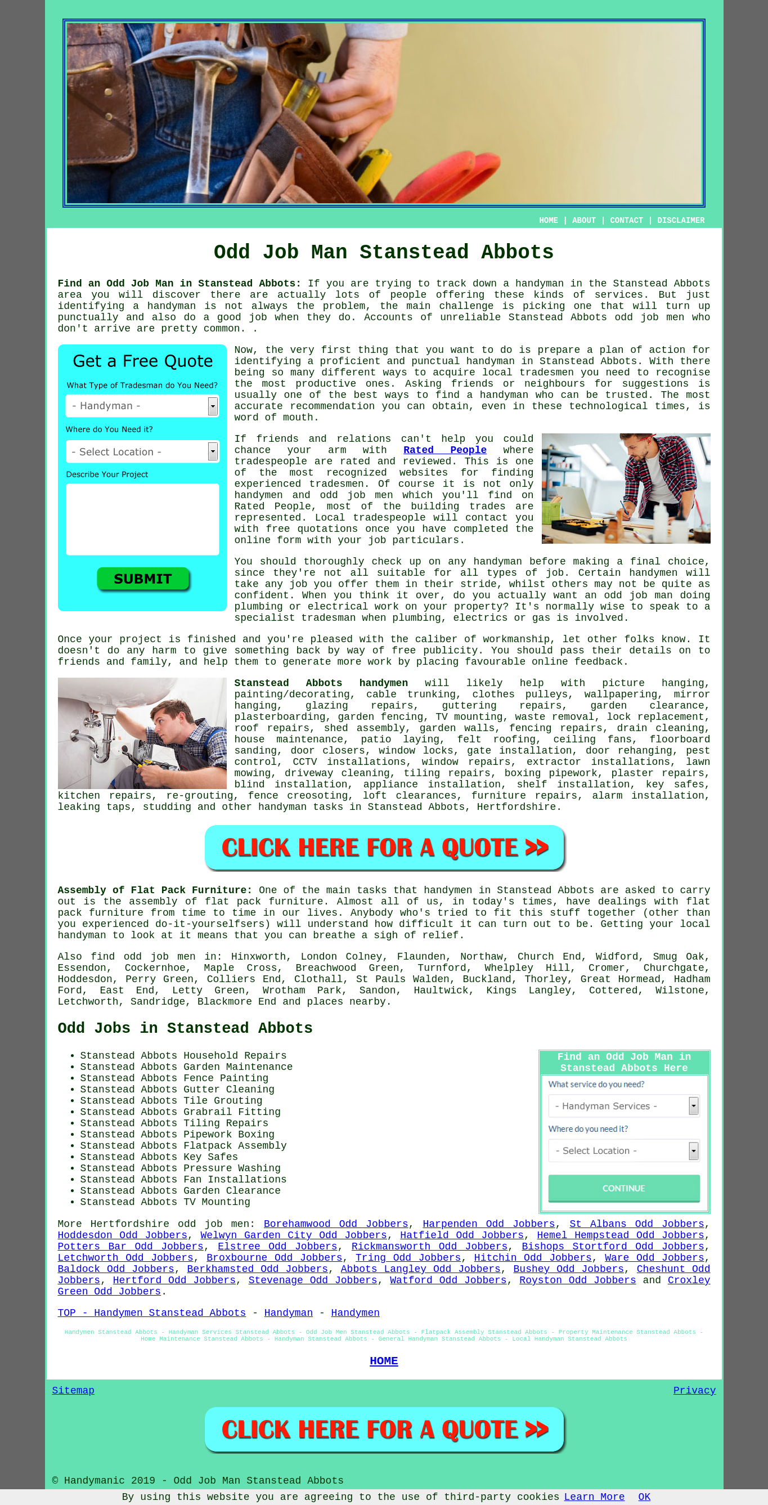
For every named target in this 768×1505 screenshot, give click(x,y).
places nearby (346, 1001)
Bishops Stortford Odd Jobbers (613, 1246)
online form (268, 540)
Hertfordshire (516, 807)
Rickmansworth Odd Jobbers (429, 1246)
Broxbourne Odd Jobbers (274, 1258)
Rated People (445, 450)
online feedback (577, 662)
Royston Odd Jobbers (577, 1280)
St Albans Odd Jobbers (636, 1224)
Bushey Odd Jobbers (569, 1269)
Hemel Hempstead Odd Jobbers (620, 1235)
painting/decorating (292, 694)
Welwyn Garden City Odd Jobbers (293, 1235)
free (404, 650)
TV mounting (468, 717)
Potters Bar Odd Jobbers (131, 1246)
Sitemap (73, 1390)
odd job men (650, 317)
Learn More (594, 1497)
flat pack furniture (264, 901)
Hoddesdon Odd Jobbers (123, 1235)
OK (645, 1497)
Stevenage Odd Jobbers (313, 1280)
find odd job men (143, 956)
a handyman (533, 283)
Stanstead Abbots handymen (321, 683)
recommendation (332, 406)
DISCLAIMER (680, 220)
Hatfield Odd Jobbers (462, 1235)
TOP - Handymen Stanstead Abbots (152, 1313)
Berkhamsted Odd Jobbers (258, 1269)
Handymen (355, 1313)
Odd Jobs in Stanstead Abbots (185, 1028)
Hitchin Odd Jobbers (533, 1258)
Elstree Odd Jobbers (278, 1246)
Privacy (694, 1390)
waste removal (555, 717)
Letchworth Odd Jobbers (126, 1258)
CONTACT (626, 220)
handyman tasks (300, 807)
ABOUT (584, 220)
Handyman (288, 1313)
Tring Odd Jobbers (408, 1258)
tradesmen (546, 372)
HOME (548, 220)
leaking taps (94, 807)
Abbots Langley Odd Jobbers (421, 1269)
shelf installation (573, 784)
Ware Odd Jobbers (654, 1258)
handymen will (669, 573)
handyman (171, 306)
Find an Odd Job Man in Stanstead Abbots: (180, 283)
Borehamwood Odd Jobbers (336, 1224)
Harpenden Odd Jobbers (489, 1224)
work (387, 606)
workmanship (516, 639)
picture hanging (653, 683)
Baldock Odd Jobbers (116, 1269)
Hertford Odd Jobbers (174, 1280)
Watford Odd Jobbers (448, 1280)
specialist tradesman (295, 618)
